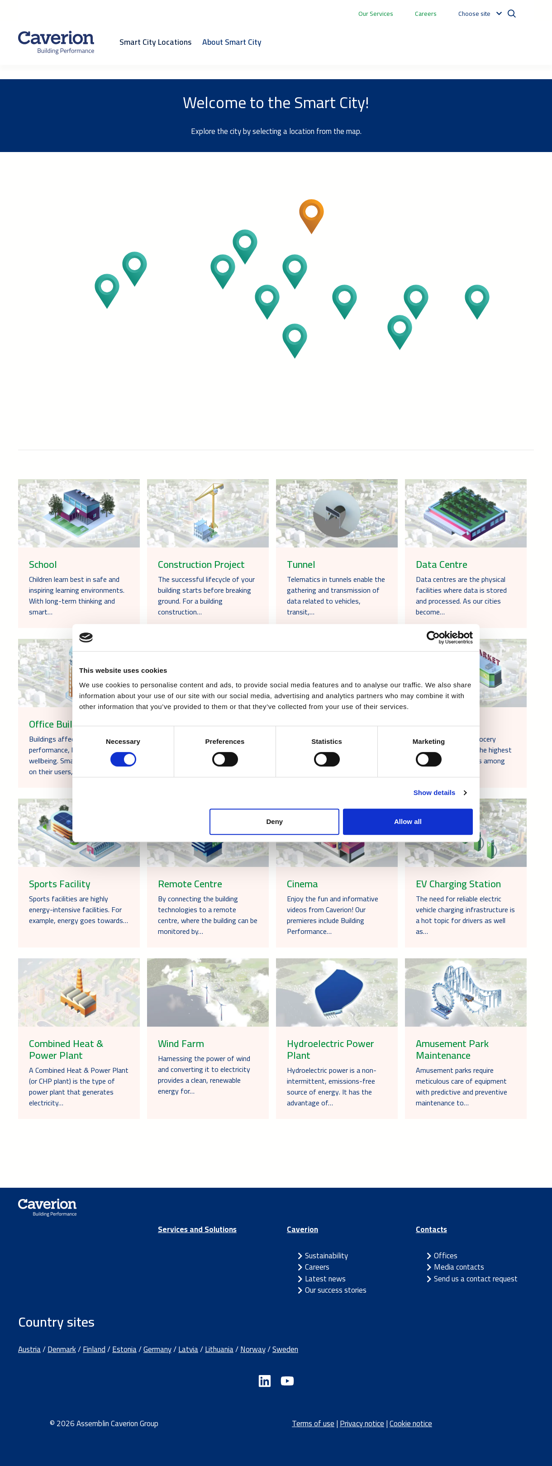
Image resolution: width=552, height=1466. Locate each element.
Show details (435, 792)
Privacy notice (362, 1423)
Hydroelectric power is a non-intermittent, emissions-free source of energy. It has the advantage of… (331, 1086)
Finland (94, 1349)
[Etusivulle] (56, 42)
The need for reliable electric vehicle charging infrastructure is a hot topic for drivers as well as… (465, 915)
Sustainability (326, 1255)
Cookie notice (411, 1423)
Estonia (124, 1349)
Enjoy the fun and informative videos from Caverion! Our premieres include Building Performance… (332, 915)
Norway (253, 1349)
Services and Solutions (197, 1229)
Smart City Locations (155, 41)
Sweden (285, 1349)
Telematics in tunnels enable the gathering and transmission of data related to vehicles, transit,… (336, 595)
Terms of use (313, 1423)
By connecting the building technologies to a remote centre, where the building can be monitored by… (207, 915)
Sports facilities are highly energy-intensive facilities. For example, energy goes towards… (78, 909)
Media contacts (459, 1267)
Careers (426, 13)
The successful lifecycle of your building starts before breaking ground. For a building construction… (206, 595)
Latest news (325, 1278)
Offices (445, 1255)
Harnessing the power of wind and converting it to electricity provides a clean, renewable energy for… (204, 1075)
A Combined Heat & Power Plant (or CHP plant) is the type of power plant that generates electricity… (78, 1086)
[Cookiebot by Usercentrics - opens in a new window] (433, 637)
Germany (157, 1349)
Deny (274, 821)
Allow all (408, 821)
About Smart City (232, 41)
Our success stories (335, 1290)
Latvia (188, 1349)
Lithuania (219, 1349)
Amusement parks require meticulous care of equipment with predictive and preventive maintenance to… (461, 1086)
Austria (29, 1349)
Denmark (62, 1349)
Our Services (375, 13)
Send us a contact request (476, 1278)
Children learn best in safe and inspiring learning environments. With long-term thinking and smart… (76, 595)
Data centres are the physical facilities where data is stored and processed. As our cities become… (461, 595)
